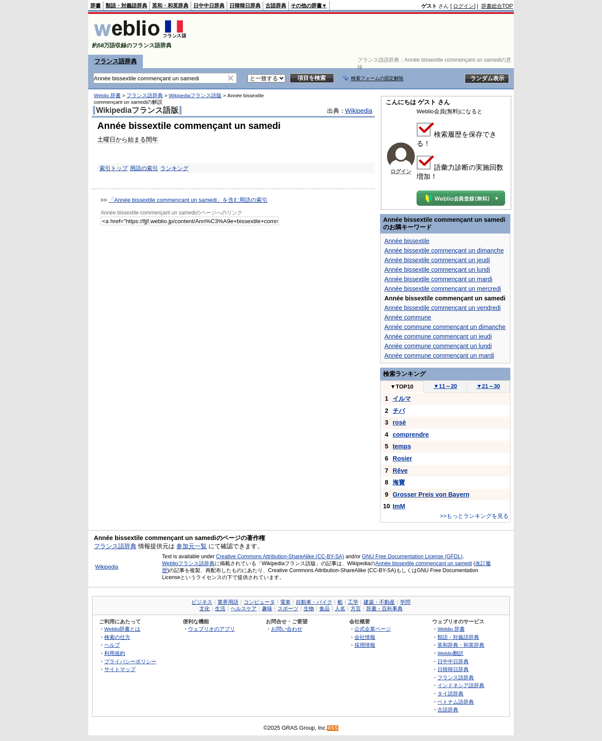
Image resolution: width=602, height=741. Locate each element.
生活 (220, 608)
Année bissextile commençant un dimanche (444, 250)
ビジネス (202, 602)
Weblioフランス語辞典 (188, 563)
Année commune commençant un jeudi (438, 336)
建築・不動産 (379, 602)
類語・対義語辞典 (126, 5)
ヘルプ (112, 645)
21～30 (488, 386)
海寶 (399, 482)
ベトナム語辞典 (455, 702)
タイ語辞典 (450, 693)
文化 (204, 608)
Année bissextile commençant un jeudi (437, 260)
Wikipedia (358, 110)
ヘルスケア (244, 608)
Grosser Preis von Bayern (431, 494)
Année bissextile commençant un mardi (438, 279)
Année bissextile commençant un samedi (423, 563)
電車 (285, 602)
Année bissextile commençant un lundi (437, 269)
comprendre (411, 434)
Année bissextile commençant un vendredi (442, 307)
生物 (309, 608)
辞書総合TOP (497, 6)
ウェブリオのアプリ (211, 629)
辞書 (95, 5)
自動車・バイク (314, 602)
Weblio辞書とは (122, 629)
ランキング (174, 168)
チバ (399, 410)
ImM (399, 506)
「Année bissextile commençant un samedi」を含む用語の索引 (188, 200)
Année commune (407, 317)
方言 (356, 608)
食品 (324, 608)
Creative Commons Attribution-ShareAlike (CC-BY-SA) (280, 556)
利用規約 (114, 653)
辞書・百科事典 (384, 608)
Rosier (402, 458)
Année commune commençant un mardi (439, 355)
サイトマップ (120, 669)
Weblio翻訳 (450, 653)
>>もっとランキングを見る (474, 516)
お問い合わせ (286, 629)
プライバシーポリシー (130, 661)
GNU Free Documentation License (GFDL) (412, 556)
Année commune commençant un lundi (438, 346)
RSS (333, 728)
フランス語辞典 (115, 61)
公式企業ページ (372, 629)
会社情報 (364, 637)
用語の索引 (144, 168)
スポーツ (288, 608)
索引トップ (113, 168)
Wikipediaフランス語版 (195, 95)
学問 (405, 602)
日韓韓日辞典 (245, 5)
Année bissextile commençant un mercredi (442, 288)
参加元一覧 (191, 546)
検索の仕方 (117, 637)
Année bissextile (407, 240)
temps (402, 446)
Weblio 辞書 (107, 95)
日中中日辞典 (209, 5)
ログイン (463, 6)
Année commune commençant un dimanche (445, 326)
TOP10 (401, 386)
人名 (340, 608)
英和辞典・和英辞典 (460, 645)
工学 (353, 602)
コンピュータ (259, 602)
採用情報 (364, 645)
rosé (399, 422)
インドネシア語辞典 (460, 685)
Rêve (400, 470)
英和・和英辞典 (170, 5)
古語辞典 (275, 5)
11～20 (445, 386)
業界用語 (228, 602)
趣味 (267, 608)
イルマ (402, 398)
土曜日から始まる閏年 (127, 139)
